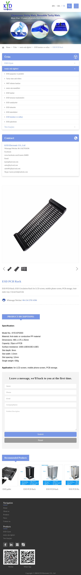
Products (6, 515)
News (5, 518)
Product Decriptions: (21, 316)
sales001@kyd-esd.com (12, 169)
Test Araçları (9, 127)
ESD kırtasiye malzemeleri (15, 98)
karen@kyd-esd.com (11, 162)
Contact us (6, 521)
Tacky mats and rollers (13, 79)
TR (64, 6)
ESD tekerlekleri (11, 112)
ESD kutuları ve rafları (42, 47)
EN (53, 6)
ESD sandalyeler (11, 103)
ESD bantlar (10, 93)
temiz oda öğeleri (25, 47)
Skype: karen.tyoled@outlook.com (16, 172)
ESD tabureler (11, 107)
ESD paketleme (11, 122)
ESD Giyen (8, 63)
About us (6, 511)
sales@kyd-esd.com (11, 165)
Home (8, 47)
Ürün (15, 47)
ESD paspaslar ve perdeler (15, 74)
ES (58, 6)
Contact (9, 138)
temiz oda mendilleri (13, 88)
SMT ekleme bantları (13, 83)
